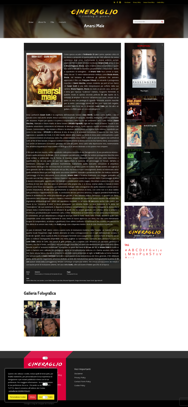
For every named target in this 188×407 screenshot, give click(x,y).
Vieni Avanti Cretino (150, 99)
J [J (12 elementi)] (158, 250)
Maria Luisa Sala (57, 280)
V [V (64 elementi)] (160, 254)
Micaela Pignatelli (68, 280)
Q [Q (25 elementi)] (144, 254)
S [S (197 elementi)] (150, 254)
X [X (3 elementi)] (128, 257)
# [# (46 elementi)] (126, 250)
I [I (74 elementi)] (156, 250)
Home (31, 22)
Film (52, 22)
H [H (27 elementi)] (154, 250)
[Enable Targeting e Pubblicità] (45, 397)
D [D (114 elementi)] (140, 250)
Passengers (144, 91)
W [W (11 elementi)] (126, 257)
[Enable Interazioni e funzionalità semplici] (45, 358)
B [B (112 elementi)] (133, 250)
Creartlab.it (50, 403)
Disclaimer (127, 2)
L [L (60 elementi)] (125, 254)
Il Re (145, 179)
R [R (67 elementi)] (147, 254)
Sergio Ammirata (80, 280)
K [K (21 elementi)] (161, 250)
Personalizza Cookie (18, 397)
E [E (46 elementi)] (144, 250)
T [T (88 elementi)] (154, 254)
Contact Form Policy (149, 2)
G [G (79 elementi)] (150, 250)
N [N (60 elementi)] (133, 254)
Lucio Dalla (48, 280)
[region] (31, 385)
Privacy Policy (137, 2)
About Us (42, 22)
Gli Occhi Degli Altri (150, 126)
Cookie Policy (160, 2)
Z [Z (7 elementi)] (133, 257)
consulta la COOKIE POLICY (19, 391)
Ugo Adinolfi (98, 280)
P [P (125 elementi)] (140, 254)
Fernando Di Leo (72, 274)
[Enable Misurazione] (45, 384)
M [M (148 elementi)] (129, 254)
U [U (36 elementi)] (157, 254)
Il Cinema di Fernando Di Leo (53, 274)
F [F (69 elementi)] (147, 250)
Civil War (147, 152)
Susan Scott (90, 280)
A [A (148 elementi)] (129, 250)
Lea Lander (40, 280)
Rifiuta (32, 397)
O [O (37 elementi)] (137, 254)
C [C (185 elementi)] (137, 250)
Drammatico (39, 274)
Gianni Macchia (31, 280)
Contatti (62, 22)
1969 (27, 274)
